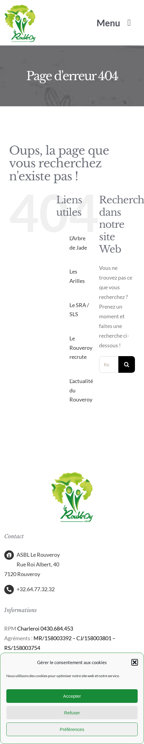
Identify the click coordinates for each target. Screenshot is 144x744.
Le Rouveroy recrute (80, 347)
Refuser (72, 712)
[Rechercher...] (108, 364)
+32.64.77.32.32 (36, 589)
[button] (135, 662)
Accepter (72, 696)
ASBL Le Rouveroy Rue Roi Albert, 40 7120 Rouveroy (32, 564)
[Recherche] (126, 364)
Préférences (72, 729)
